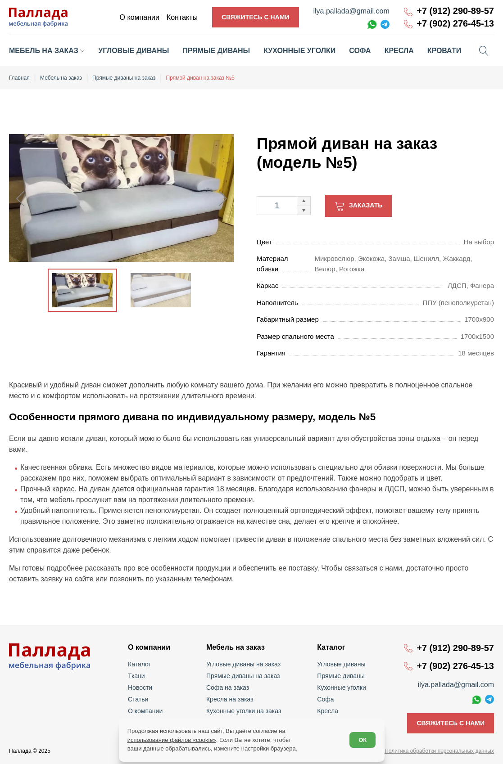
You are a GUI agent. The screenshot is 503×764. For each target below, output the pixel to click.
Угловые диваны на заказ (243, 664)
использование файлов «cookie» (171, 740)
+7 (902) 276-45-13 (455, 23)
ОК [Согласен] (362, 740)
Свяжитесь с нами (256, 17)
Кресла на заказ (230, 699)
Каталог (139, 664)
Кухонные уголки (341, 687)
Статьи (138, 699)
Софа (325, 699)
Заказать (365, 205)
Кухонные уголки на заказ (243, 711)
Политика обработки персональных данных (439, 751)
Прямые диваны (341, 675)
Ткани (136, 675)
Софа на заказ (227, 687)
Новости (140, 687)
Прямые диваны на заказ (243, 675)
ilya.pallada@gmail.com (351, 11)
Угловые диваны (341, 664)
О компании (145, 711)
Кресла (327, 711)
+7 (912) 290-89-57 (455, 11)
